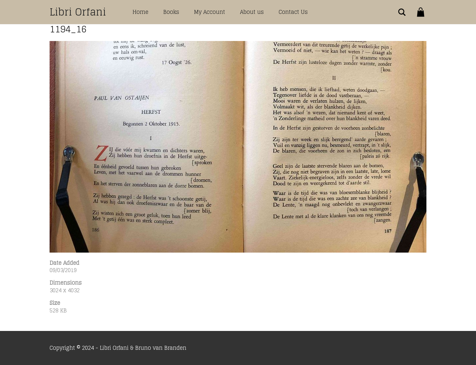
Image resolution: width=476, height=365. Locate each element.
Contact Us (293, 12)
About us (252, 12)
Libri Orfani (78, 12)
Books (171, 12)
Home (140, 12)
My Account (209, 12)
